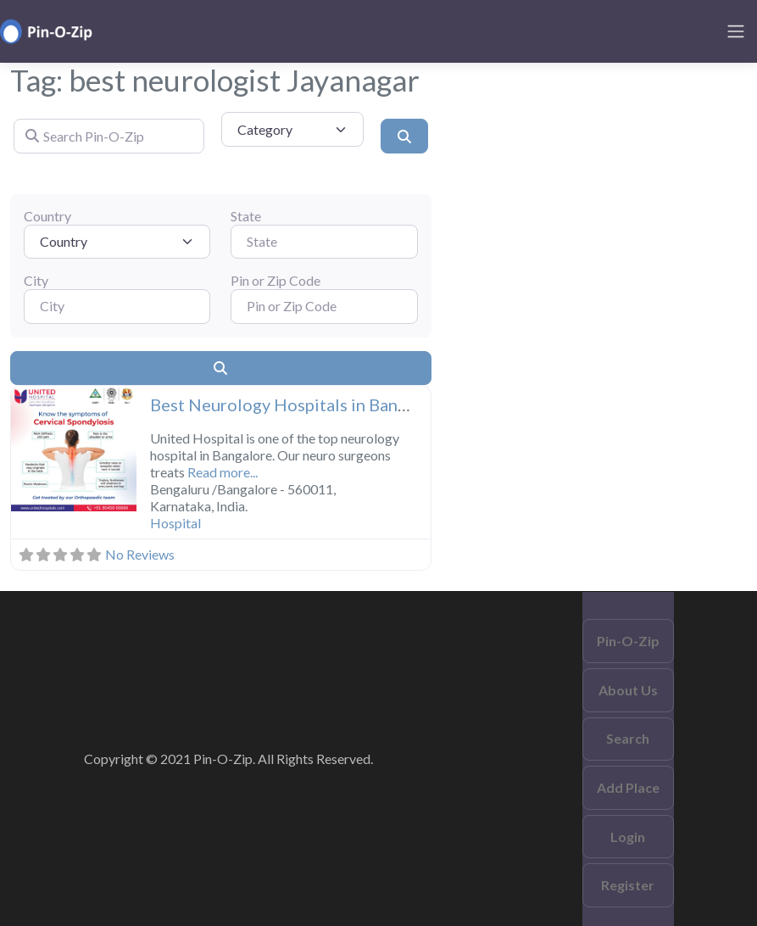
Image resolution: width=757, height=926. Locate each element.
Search (627, 738)
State (246, 216)
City (36, 280)
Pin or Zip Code (275, 280)
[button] (20, 450)
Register (627, 885)
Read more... (222, 472)
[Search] (404, 136)
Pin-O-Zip (628, 641)
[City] (117, 306)
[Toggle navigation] (736, 31)
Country (47, 216)
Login (627, 836)
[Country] (117, 242)
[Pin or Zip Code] (324, 306)
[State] (324, 242)
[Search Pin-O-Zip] (109, 136)
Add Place (628, 787)
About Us (628, 690)
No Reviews (140, 554)
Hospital (175, 523)
